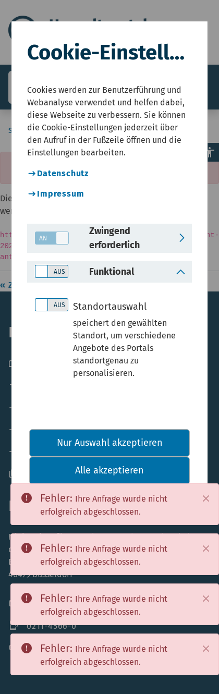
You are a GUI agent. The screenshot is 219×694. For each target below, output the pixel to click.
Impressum (60, 194)
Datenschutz (63, 173)
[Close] (206, 498)
